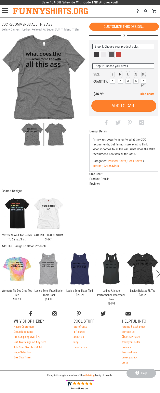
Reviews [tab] (94, 184)
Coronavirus (111, 166)
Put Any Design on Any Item (30, 342)
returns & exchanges (134, 327)
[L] (128, 81)
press (125, 362)
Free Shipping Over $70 (27, 337)
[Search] (147, 11)
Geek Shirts (135, 161)
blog (76, 342)
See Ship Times (23, 357)
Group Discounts (23, 332)
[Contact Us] (138, 11)
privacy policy (129, 357)
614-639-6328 (131, 337)
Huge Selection (22, 352)
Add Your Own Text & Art (28, 347)
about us (79, 337)
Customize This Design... (124, 26)
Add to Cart (123, 105)
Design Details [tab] (98, 131)
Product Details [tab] (99, 179)
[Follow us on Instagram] (54, 314)
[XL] (136, 81)
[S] (112, 81)
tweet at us (80, 347)
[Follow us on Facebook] (30, 314)
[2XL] (143, 81)
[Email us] (128, 314)
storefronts (80, 327)
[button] (32, 134)
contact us (128, 332)
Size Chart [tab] (96, 174)
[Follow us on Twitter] (103, 314)
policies (126, 347)
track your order (131, 342)
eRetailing (89, 375)
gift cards (79, 332)
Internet (98, 166)
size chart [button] (147, 94)
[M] (120, 81)
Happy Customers (24, 327)
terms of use (129, 352)
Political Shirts (117, 161)
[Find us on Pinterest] (79, 314)
